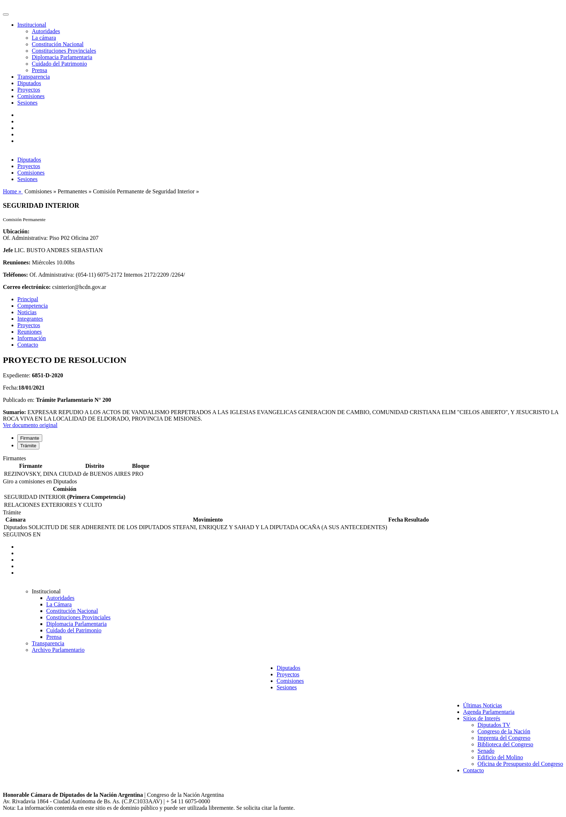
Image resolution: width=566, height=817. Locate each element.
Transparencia (33, 77)
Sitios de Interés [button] (481, 718)
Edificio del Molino (500, 757)
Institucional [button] (31, 25)
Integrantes (30, 319)
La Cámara (59, 604)
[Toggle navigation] (6, 14)
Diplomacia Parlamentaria (62, 57)
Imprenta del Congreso (504, 738)
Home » (13, 191)
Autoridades (46, 31)
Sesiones (27, 103)
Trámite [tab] (28, 445)
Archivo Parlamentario (58, 650)
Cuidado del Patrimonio (59, 64)
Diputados (29, 83)
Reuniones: (16, 262)
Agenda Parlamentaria (489, 712)
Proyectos (28, 90)
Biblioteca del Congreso (506, 744)
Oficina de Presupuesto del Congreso (520, 764)
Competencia (32, 306)
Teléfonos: (15, 275)
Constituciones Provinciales (64, 51)
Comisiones (31, 96)
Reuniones (29, 332)
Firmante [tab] (29, 438)
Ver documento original (30, 425)
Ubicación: (16, 231)
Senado (486, 751)
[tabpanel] (283, 466)
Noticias (26, 312)
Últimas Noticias (482, 705)
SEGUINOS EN (21, 534)
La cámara (44, 38)
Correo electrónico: (27, 287)
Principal (27, 299)
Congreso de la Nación (504, 731)
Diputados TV (494, 725)
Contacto (27, 345)
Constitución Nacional (58, 44)
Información (31, 338)
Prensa (39, 70)
